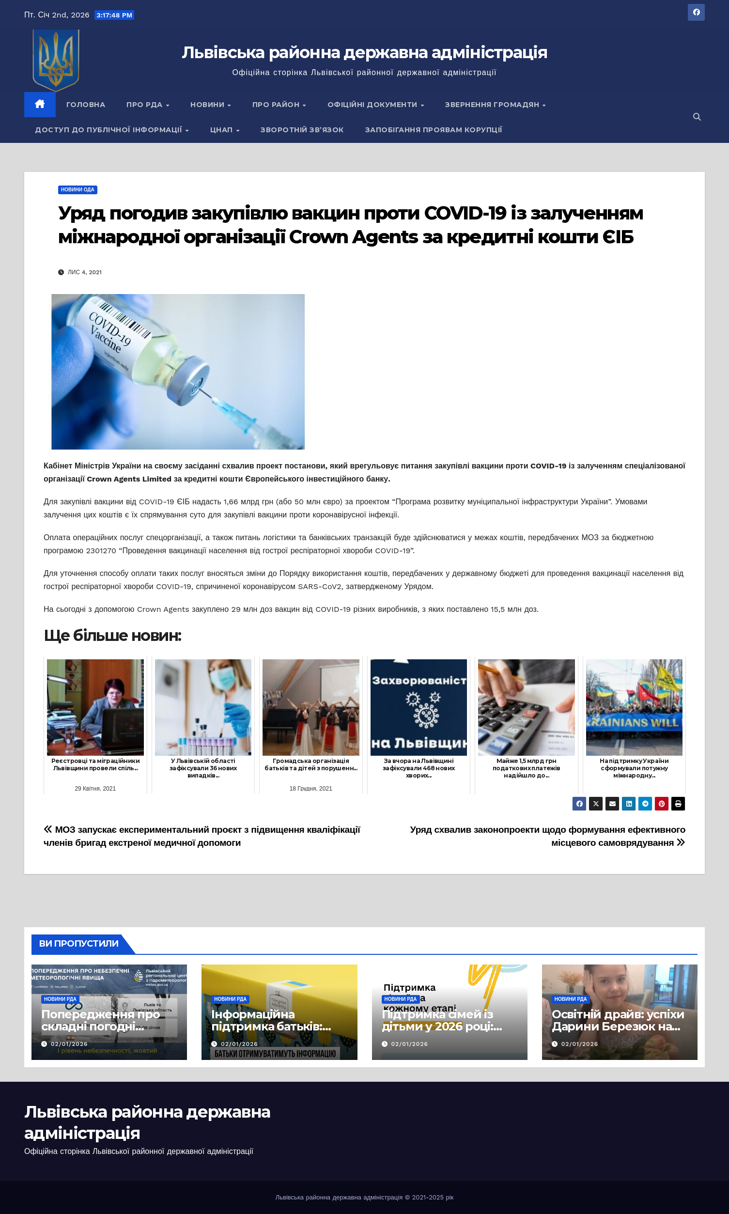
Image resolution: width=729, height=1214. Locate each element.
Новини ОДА (77, 189)
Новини (208, 104)
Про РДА (145, 104)
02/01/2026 (69, 1044)
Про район (277, 104)
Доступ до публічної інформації (110, 129)
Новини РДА (60, 999)
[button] (697, 117)
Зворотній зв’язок (302, 129)
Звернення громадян (493, 104)
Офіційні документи (373, 104)
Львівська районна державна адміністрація (364, 52)
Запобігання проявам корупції (434, 129)
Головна (86, 104)
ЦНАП (222, 129)
